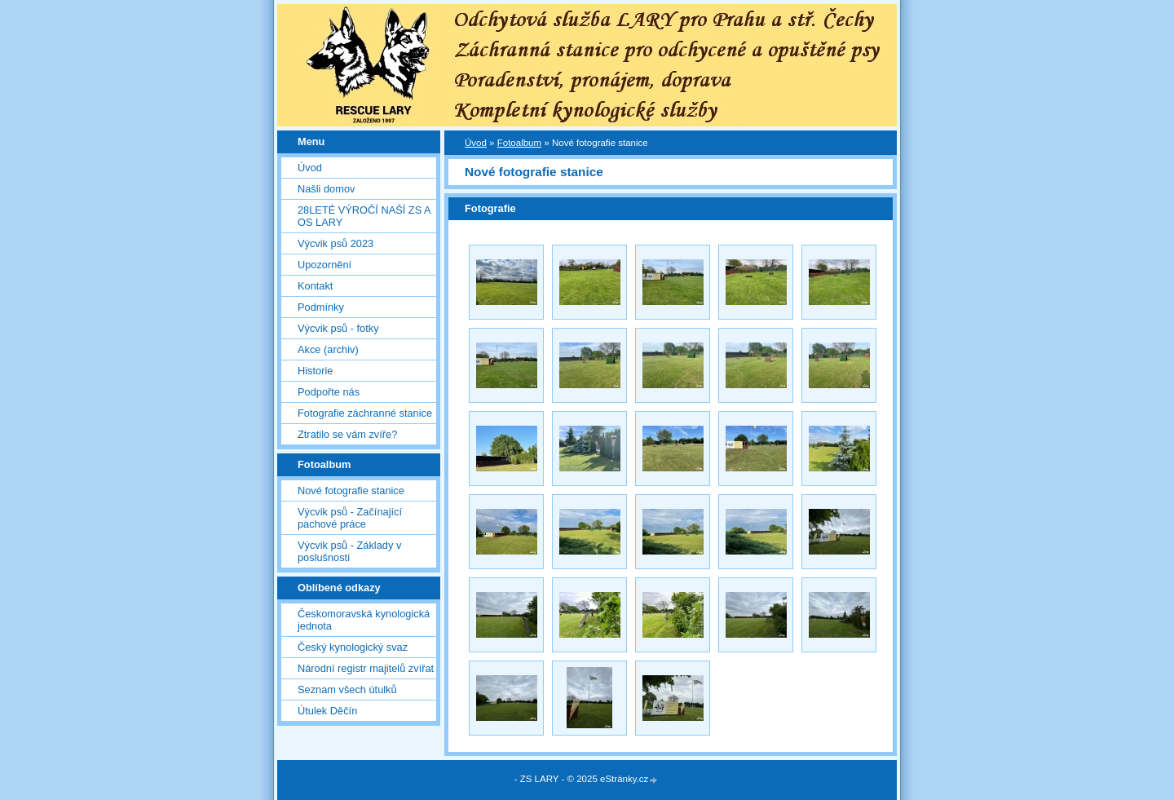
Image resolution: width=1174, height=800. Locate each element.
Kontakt (315, 286)
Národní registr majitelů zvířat (366, 668)
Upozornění (324, 265)
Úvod (310, 167)
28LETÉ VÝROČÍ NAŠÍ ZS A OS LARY (364, 216)
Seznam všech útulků (347, 689)
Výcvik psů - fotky (338, 328)
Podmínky (321, 307)
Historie (315, 371)
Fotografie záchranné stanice (365, 413)
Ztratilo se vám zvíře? (347, 434)
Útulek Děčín (327, 711)
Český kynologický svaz (353, 647)
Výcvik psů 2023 (335, 243)
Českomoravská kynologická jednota (364, 620)
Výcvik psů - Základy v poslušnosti (349, 551)
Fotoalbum (519, 143)
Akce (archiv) (328, 349)
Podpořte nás (329, 392)
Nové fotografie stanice (351, 490)
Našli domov (326, 189)
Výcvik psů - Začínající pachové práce (350, 518)
